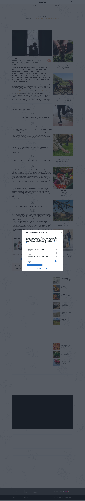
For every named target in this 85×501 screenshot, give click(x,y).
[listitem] (42, 247)
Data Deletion (36, 268)
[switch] (56, 249)
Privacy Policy (48, 268)
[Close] (61, 232)
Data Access (42, 268)
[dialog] (42, 250)
